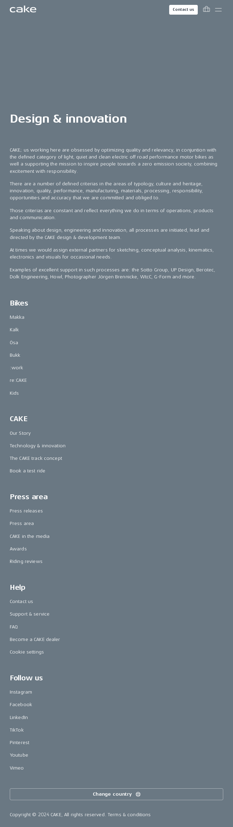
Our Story (20, 433)
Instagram (21, 692)
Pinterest (19, 742)
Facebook (21, 704)
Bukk (15, 355)
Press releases (26, 510)
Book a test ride (27, 470)
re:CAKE (18, 380)
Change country (117, 794)
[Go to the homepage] (23, 10)
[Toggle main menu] (218, 10)
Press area (22, 523)
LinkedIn (19, 717)
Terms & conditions (129, 814)
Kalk (14, 329)
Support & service (30, 614)
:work (16, 367)
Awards (18, 548)
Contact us (183, 9)
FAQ (14, 626)
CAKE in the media (30, 536)
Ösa (14, 342)
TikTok (17, 730)
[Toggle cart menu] (206, 10)
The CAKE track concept (36, 458)
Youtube (19, 755)
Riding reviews (26, 561)
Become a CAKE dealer (35, 639)
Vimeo (17, 768)
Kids (14, 393)
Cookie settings (27, 652)
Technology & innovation (38, 445)
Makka (17, 317)
